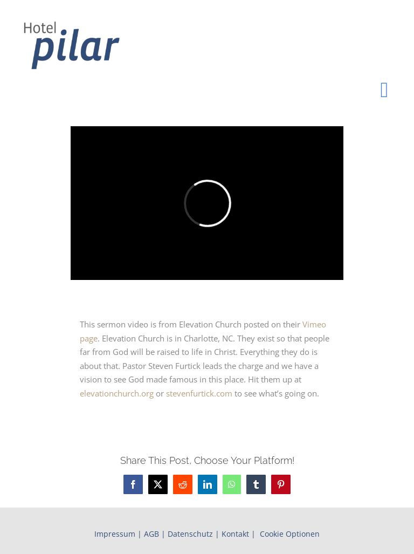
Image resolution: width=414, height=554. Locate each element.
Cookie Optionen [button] (290, 534)
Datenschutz (190, 534)
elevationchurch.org (117, 393)
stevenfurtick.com (199, 393)
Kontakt (235, 534)
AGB (151, 534)
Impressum (114, 534)
